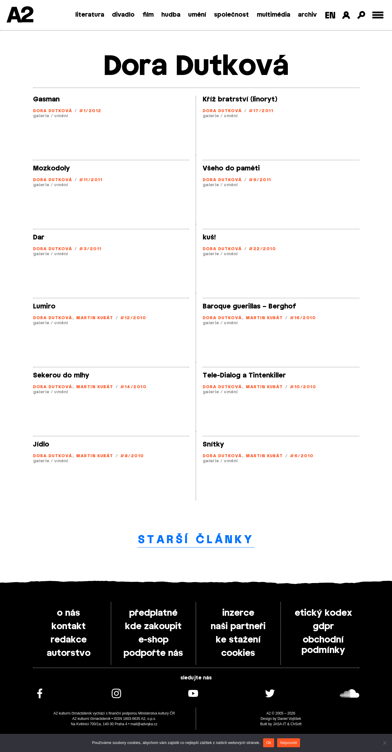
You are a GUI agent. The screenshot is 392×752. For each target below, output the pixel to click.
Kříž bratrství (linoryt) (240, 99)
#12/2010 (133, 318)
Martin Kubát (94, 318)
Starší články (196, 540)
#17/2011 (261, 111)
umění (197, 15)
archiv (307, 15)
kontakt (68, 626)
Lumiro (44, 306)
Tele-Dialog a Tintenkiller (244, 375)
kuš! (209, 237)
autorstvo (68, 653)
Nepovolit (288, 742)
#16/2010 (303, 318)
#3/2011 (90, 249)
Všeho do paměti (231, 168)
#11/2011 (90, 180)
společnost (231, 15)
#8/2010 (132, 456)
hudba (170, 15)
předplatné (153, 613)
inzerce (238, 613)
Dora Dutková (52, 111)
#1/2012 (90, 111)
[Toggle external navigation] (377, 15)
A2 (19, 15)
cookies (238, 653)
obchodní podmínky (323, 645)
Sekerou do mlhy (61, 375)
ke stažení (238, 640)
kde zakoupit (153, 626)
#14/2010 (133, 387)
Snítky (213, 444)
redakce (69, 640)
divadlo (123, 15)
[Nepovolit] (385, 743)
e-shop (153, 640)
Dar (38, 237)
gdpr (323, 626)
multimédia (273, 15)
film (148, 15)
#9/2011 (260, 180)
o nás (68, 613)
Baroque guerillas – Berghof (249, 306)
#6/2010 (301, 456)
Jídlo (41, 444)
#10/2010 (303, 387)
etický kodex (323, 613)
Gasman (46, 99)
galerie (41, 116)
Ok (268, 742)
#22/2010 (262, 249)
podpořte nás (153, 653)
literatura (89, 15)
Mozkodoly (51, 168)
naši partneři (238, 626)
